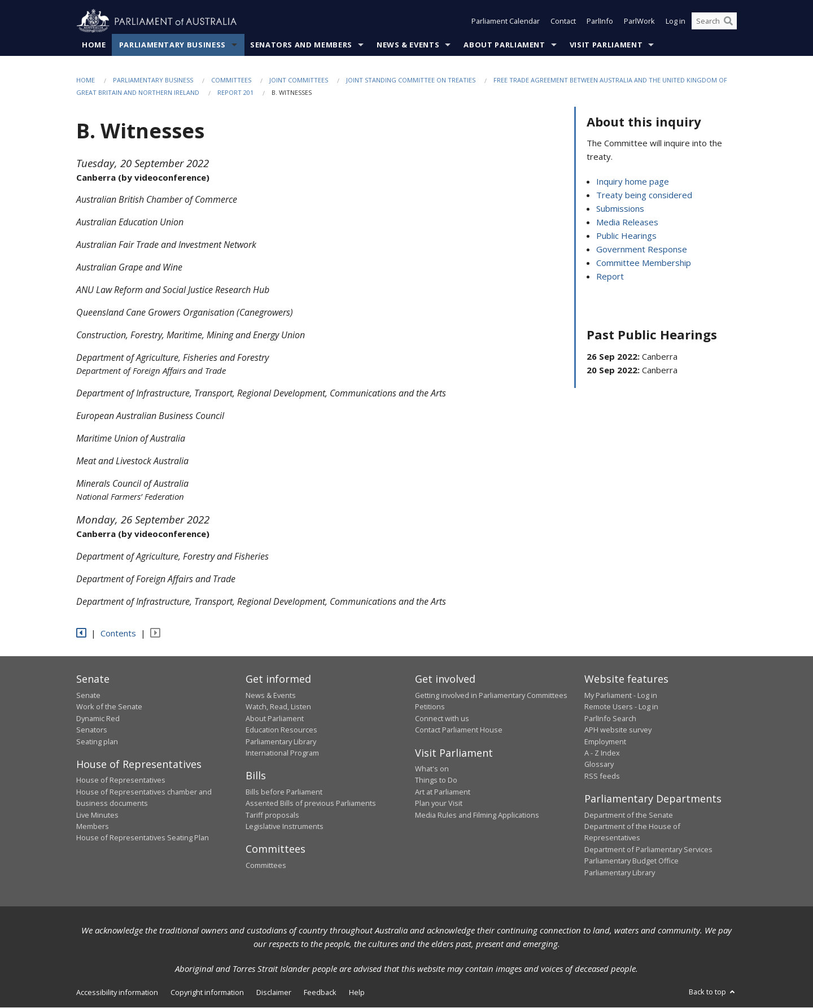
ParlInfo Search (610, 718)
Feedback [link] (320, 992)
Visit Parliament (606, 45)
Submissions (620, 209)
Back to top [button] (713, 992)
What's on (432, 768)
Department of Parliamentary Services (648, 849)
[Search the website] (714, 21)
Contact (563, 21)
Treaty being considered (644, 195)
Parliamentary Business (172, 45)
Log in (675, 21)
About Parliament (504, 45)
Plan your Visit (438, 803)
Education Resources (281, 730)
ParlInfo (600, 21)
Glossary (599, 765)
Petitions (430, 707)
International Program (282, 753)
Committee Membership (643, 263)
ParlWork (639, 21)
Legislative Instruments (285, 826)
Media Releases (627, 222)
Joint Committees (298, 80)
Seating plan (97, 741)
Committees (231, 80)
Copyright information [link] (207, 992)
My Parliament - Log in (620, 695)
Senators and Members (301, 45)
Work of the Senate (109, 707)
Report (610, 276)
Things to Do (436, 780)
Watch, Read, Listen (278, 707)
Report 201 (235, 93)
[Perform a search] (728, 21)
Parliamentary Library (281, 741)
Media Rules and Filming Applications (477, 815)
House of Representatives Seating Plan (142, 838)
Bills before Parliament (284, 792)
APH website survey (618, 730)
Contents (118, 633)
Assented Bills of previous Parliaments (311, 803)
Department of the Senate (628, 815)
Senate (88, 695)
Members (92, 826)
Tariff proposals (272, 815)
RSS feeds (602, 776)
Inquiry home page (632, 181)
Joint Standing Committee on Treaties (410, 80)
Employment (605, 741)
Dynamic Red (98, 718)
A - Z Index (602, 753)
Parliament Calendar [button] (505, 21)
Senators (91, 730)
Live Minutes (97, 815)
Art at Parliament (442, 792)
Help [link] (357, 992)
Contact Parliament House (458, 730)
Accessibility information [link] (117, 992)
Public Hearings (626, 236)
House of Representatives (120, 780)
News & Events (408, 45)
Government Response (641, 249)
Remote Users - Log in (621, 707)
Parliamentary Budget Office (631, 861)
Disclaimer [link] (273, 992)
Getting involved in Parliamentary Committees (491, 695)
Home (94, 45)
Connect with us (442, 718)
